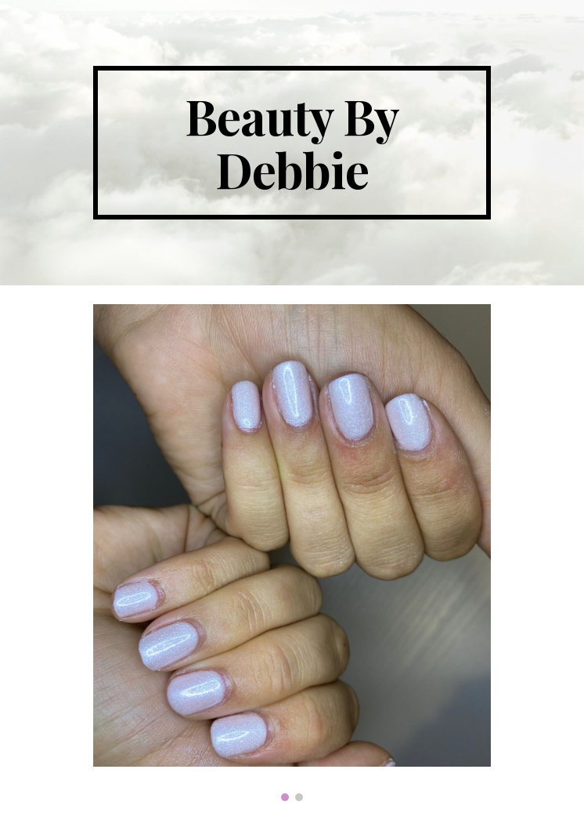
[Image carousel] (291, 552)
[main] (291, 143)
